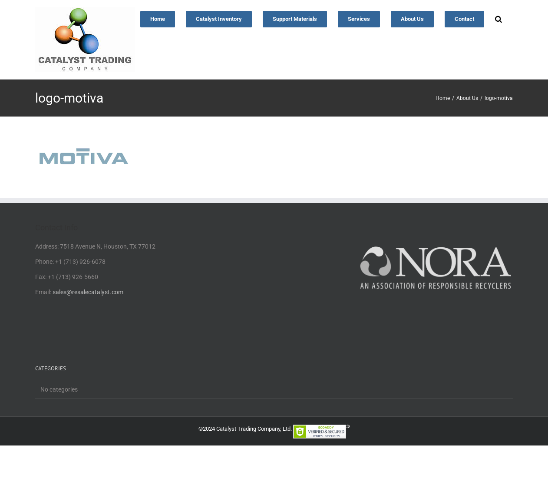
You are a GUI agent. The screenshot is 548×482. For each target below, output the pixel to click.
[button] (498, 18)
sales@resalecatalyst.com (88, 292)
